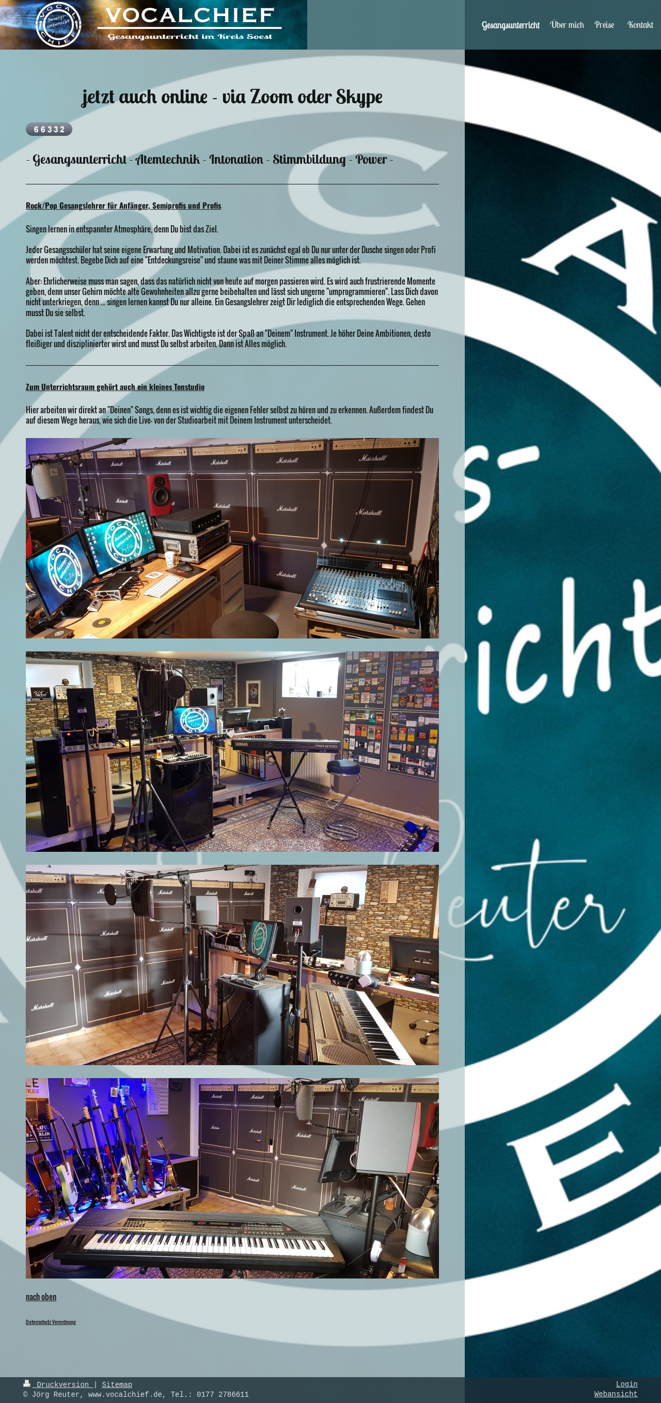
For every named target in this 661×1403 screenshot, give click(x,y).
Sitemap (117, 1385)
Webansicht (616, 1395)
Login (627, 1385)
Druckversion (58, 1385)
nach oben (41, 1296)
